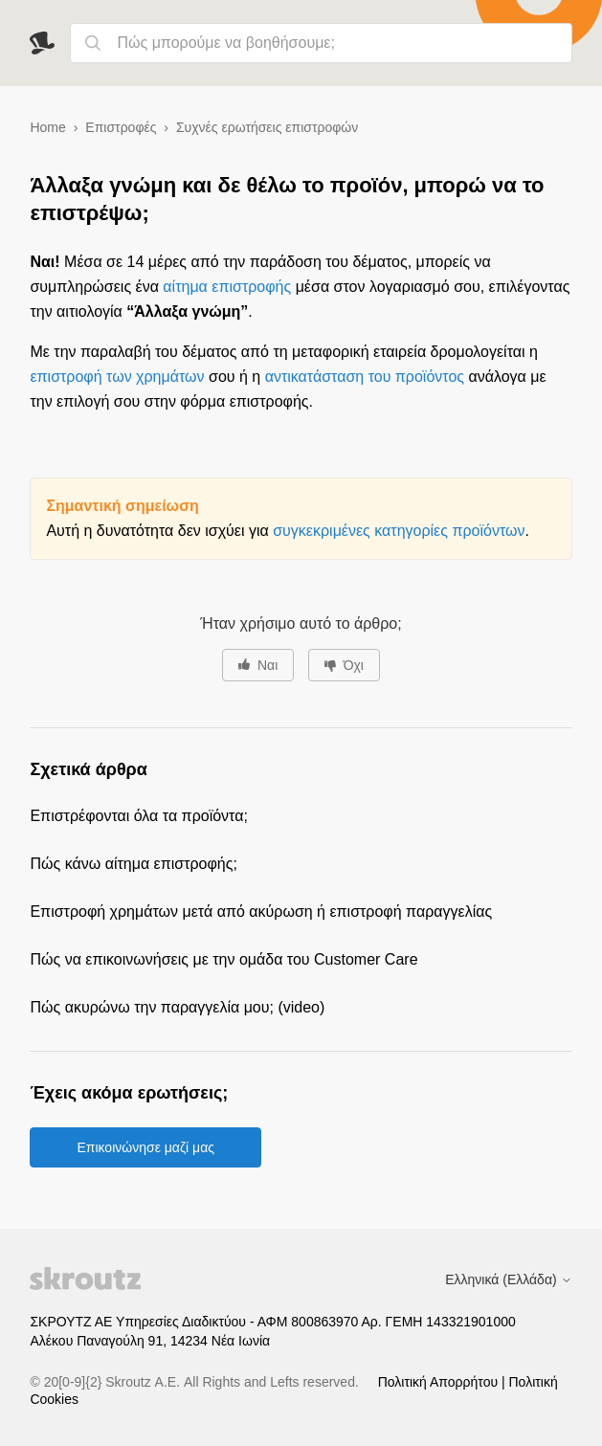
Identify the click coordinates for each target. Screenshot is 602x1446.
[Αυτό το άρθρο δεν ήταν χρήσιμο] (344, 665)
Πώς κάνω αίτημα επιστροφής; (133, 864)
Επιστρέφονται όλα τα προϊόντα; (138, 816)
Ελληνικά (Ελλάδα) (508, 1279)
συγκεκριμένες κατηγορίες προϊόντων (398, 531)
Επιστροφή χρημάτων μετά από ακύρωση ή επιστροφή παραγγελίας (261, 911)
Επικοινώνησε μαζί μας (145, 1147)
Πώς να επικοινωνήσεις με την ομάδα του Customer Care (223, 959)
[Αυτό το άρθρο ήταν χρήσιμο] (258, 665)
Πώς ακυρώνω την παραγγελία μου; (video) (177, 1007)
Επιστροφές (120, 127)
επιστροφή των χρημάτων (117, 376)
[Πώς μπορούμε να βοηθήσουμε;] (320, 43)
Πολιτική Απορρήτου (440, 1382)
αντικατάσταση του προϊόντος (364, 376)
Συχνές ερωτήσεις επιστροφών (267, 127)
